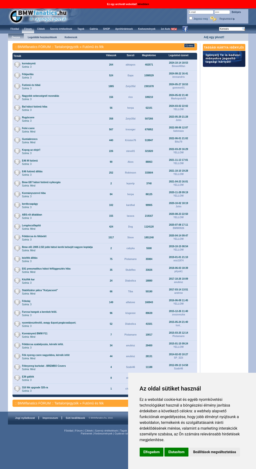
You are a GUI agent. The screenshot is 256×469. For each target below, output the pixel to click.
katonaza (178, 131)
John (178, 120)
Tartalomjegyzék (66, 47)
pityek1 (178, 271)
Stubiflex (130, 270)
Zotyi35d (130, 86)
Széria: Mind (29, 130)
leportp (130, 183)
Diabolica (130, 280)
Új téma (189, 45)
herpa (130, 108)
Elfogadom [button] (152, 452)
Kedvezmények (103, 433)
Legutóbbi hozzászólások (42, 37)
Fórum (79, 430)
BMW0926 (178, 228)
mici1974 (179, 260)
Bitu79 (178, 141)
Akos (130, 162)
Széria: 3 (29, 65)
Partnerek (86, 433)
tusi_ (178, 325)
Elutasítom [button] (176, 452)
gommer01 (178, 87)
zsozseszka (178, 314)
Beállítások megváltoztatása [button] (214, 452)
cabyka (130, 248)
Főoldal (68, 430)
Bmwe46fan (178, 66)
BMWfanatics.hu (43, 16)
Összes (16, 37)
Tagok (123, 430)
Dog (130, 226)
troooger (130, 129)
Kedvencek (71, 37)
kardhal (130, 205)
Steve (130, 237)
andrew (178, 293)
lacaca (130, 216)
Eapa (130, 75)
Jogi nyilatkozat (25, 417)
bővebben (143, 4)
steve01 (130, 151)
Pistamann (131, 259)
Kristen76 (130, 140)
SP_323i (178, 357)
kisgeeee (130, 313)
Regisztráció (227, 19)
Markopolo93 (178, 98)
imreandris (178, 77)
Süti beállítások (75, 417)
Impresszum (50, 417)
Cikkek (89, 430)
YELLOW (178, 109)
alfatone (130, 302)
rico (130, 97)
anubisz (178, 282)
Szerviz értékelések (106, 430)
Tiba (130, 291)
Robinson (130, 172)
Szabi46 (130, 367)
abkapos (131, 64)
